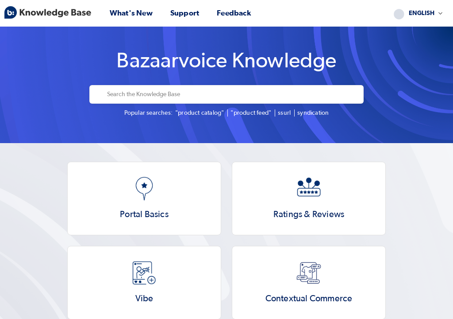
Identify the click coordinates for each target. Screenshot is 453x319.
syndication (313, 113)
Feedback (234, 13)
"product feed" (250, 113)
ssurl (284, 113)
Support (184, 13)
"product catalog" (199, 113)
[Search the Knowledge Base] (232, 94)
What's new (131, 13)
